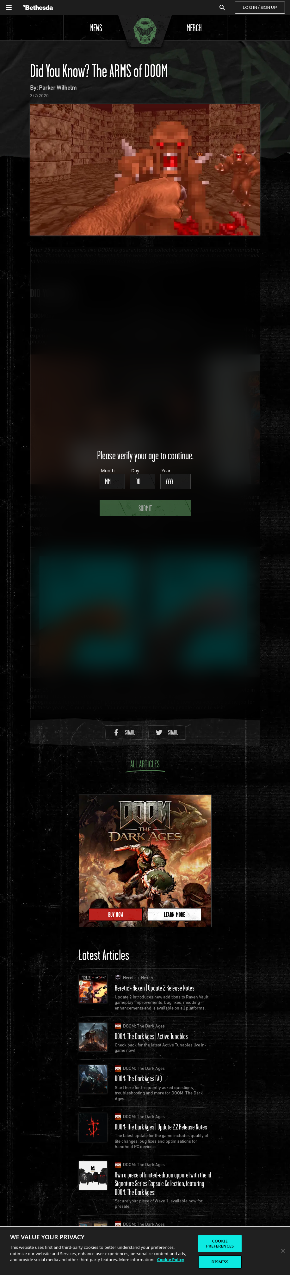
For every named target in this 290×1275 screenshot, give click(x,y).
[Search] (222, 7)
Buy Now (115, 914)
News (96, 27)
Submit (145, 507)
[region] (145, 1250)
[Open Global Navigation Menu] (9, 7)
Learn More (174, 914)
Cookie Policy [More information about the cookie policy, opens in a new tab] (170, 1259)
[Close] (283, 1251)
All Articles (145, 765)
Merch (194, 27)
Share (124, 732)
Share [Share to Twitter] (167, 732)
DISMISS (220, 1262)
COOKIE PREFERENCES (220, 1243)
